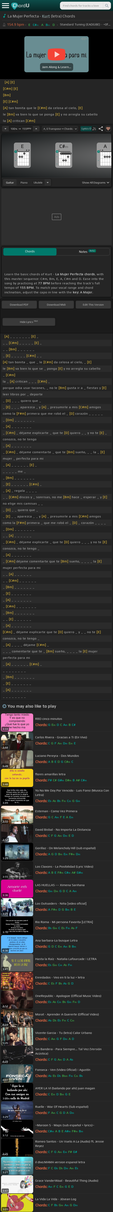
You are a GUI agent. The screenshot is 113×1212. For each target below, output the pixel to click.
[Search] (106, 6)
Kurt (46, 16)
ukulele (38, 182)
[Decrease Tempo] (5, 129)
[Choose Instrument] (48, 182)
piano (24, 182)
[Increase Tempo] (36, 129)
